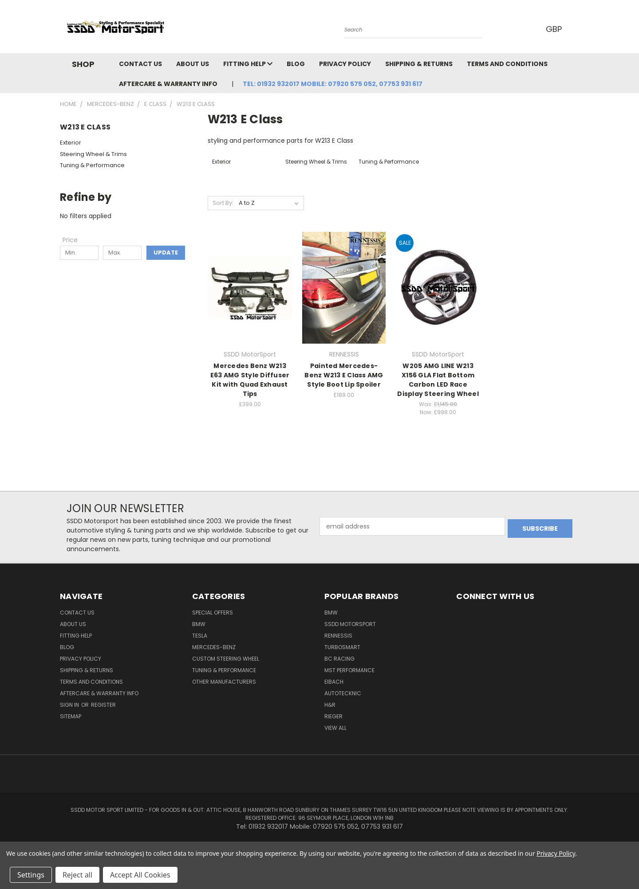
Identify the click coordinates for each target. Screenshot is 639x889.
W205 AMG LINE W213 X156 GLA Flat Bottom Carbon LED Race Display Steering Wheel (438, 379)
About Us (192, 63)
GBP (554, 29)
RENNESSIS (338, 635)
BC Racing (339, 658)
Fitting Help (247, 63)
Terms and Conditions (507, 63)
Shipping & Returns (419, 63)
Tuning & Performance (92, 165)
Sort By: (223, 203)
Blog (296, 63)
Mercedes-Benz (214, 647)
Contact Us (140, 63)
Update (166, 252)
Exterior (70, 142)
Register (103, 705)
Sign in (70, 705)
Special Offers (212, 612)
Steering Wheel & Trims (93, 154)
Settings (30, 875)
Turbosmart (342, 647)
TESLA (199, 635)
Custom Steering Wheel (225, 658)
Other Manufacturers (224, 681)
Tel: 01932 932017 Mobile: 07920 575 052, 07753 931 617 (332, 83)
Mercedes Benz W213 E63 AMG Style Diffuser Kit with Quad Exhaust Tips (250, 379)
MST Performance (349, 670)
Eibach (333, 681)
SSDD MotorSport (350, 624)
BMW (198, 624)
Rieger (333, 716)
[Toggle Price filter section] (74, 240)
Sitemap (70, 716)
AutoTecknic (342, 693)
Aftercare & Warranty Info (168, 83)
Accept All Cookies (140, 875)
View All (335, 728)
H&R (329, 705)
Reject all (77, 875)
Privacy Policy (345, 63)
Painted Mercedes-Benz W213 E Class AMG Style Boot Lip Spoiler (343, 375)
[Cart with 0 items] (576, 28)
